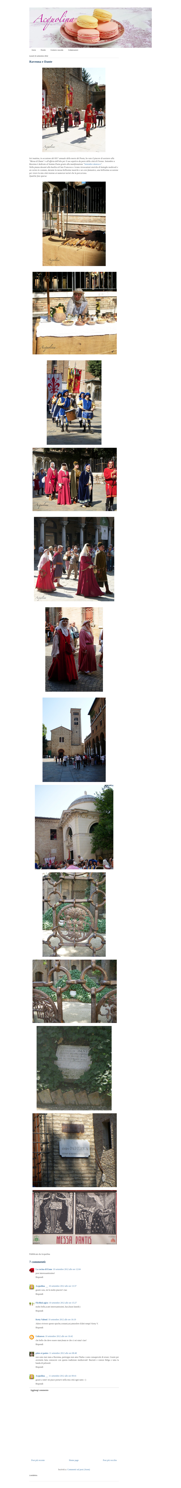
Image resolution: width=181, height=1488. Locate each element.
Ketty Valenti (42, 1319)
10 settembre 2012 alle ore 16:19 (62, 1319)
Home (34, 50)
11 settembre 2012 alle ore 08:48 (63, 1353)
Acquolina (40, 1286)
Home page (74, 1460)
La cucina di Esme (44, 1269)
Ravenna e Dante (40, 61)
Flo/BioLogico (42, 1303)
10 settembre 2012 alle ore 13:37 (62, 1286)
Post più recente (38, 1460)
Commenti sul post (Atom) (78, 1469)
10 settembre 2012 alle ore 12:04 (67, 1269)
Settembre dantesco (92, 164)
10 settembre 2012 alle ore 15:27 (63, 1303)
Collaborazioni (73, 50)
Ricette (43, 50)
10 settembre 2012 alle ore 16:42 (59, 1336)
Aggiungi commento (39, 1390)
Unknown (40, 1336)
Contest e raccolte (57, 50)
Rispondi (39, 1277)
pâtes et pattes (42, 1353)
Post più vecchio (110, 1460)
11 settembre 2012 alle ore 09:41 (62, 1376)
